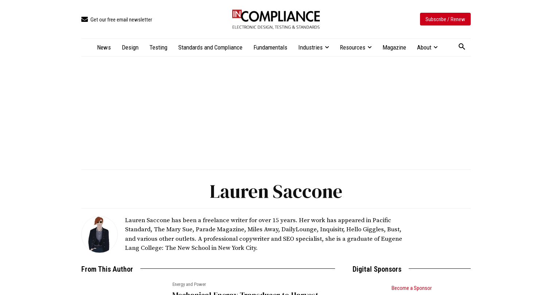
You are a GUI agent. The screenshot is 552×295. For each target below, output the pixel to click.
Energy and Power (189, 284)
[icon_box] (116, 20)
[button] (462, 47)
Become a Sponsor (412, 288)
